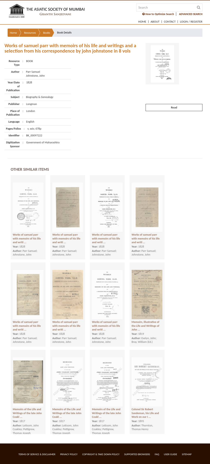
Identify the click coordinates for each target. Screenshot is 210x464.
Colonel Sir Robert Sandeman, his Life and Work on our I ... (145, 409)
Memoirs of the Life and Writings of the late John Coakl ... (27, 409)
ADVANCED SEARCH (190, 14)
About (155, 21)
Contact (170, 21)
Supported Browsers (137, 454)
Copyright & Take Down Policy (101, 454)
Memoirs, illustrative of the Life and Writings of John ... (145, 322)
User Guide (170, 454)
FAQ (157, 454)
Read (174, 96)
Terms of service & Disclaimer (36, 454)
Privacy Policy (69, 454)
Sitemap (187, 454)
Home (142, 21)
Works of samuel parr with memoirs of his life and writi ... (27, 235)
